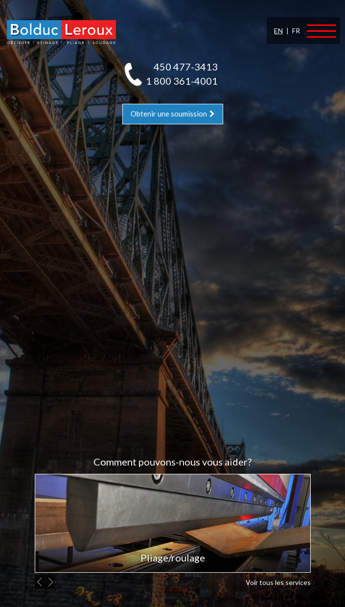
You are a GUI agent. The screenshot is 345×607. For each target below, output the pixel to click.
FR (296, 30)
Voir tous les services (278, 582)
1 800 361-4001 (182, 81)
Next (51, 582)
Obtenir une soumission (173, 113)
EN (278, 30)
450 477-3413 (186, 66)
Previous (41, 582)
